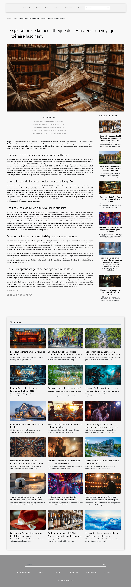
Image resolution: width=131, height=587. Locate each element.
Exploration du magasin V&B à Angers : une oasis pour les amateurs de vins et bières (110, 138)
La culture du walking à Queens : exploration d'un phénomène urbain (65, 353)
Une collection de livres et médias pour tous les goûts (49, 124)
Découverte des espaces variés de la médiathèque (49, 121)
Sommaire (50, 117)
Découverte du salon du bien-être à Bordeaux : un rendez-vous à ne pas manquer (64, 390)
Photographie (27, 8)
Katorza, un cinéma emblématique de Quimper (27, 353)
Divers (80, 8)
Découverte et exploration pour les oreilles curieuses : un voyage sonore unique (111, 260)
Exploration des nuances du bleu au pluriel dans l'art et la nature (102, 534)
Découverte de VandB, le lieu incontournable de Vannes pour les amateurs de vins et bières (26, 463)
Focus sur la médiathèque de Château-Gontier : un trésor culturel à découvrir (110, 168)
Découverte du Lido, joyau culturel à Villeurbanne (102, 462)
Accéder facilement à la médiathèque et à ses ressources (49, 130)
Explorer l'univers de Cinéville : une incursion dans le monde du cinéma (102, 389)
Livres (38, 8)
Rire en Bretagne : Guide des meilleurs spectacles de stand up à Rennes (101, 427)
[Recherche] (97, 8)
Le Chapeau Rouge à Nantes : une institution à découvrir (26, 534)
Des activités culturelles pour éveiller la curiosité (49, 127)
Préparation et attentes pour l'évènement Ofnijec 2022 (23, 389)
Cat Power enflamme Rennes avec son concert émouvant (64, 462)
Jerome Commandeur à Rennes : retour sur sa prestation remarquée (101, 498)
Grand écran (69, 8)
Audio (46, 8)
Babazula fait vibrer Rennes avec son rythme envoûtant (65, 425)
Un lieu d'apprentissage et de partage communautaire (49, 133)
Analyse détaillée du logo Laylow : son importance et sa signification (26, 498)
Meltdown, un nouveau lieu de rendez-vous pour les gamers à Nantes (110, 229)
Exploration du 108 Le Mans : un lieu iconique (27, 425)
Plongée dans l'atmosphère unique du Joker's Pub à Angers (110, 292)
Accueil (9, 18)
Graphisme (57, 8)
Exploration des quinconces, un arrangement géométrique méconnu (102, 353)
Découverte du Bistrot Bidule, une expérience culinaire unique (111, 199)
